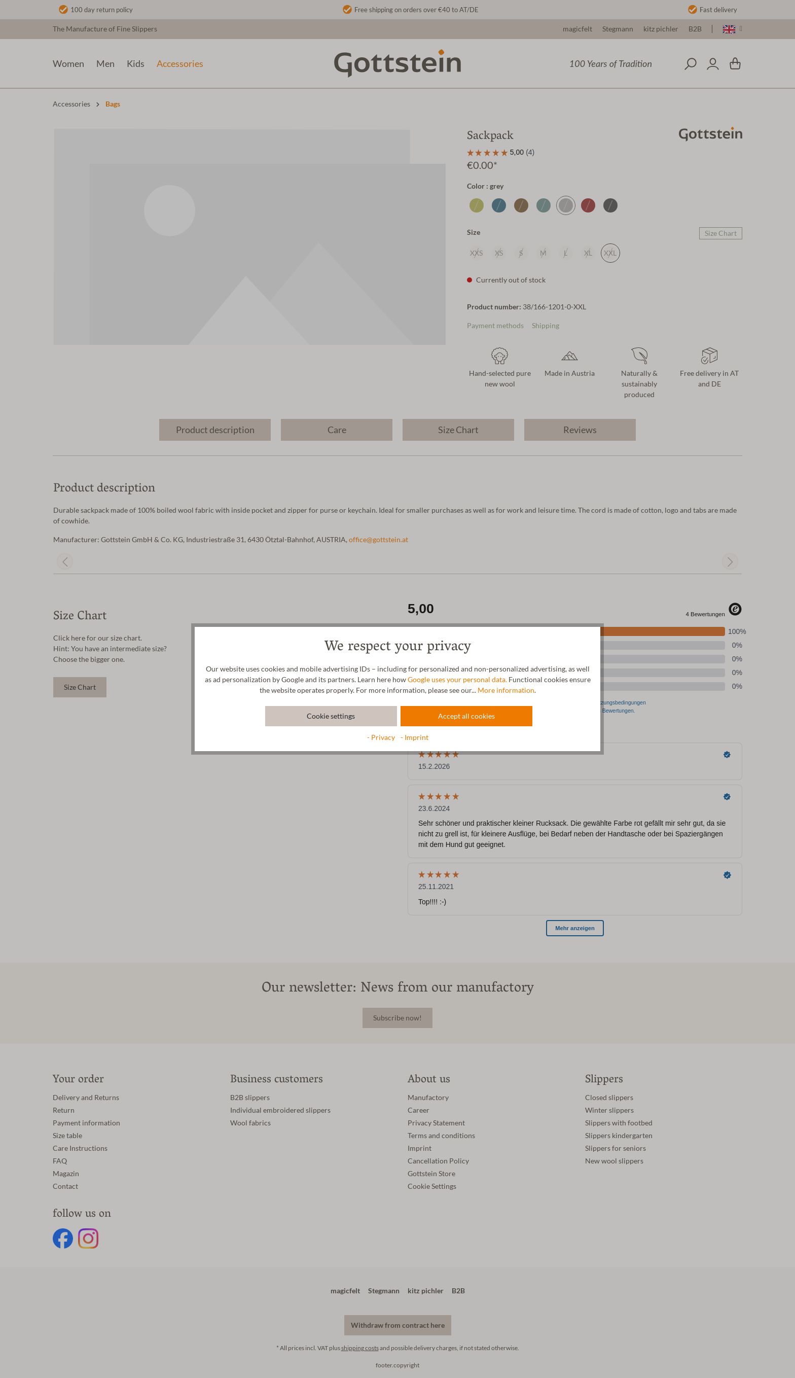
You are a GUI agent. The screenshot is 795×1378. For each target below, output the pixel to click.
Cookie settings (331, 716)
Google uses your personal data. (457, 680)
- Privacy (381, 737)
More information (506, 690)
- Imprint (414, 737)
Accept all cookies (466, 716)
